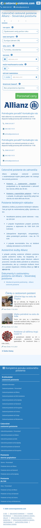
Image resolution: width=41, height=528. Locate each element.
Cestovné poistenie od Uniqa (10, 415)
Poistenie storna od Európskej (10, 474)
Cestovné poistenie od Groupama (12, 407)
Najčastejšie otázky (21, 522)
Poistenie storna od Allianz (8, 466)
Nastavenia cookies (9, 524)
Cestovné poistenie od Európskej (12, 400)
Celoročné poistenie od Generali (10, 446)
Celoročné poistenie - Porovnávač (11, 431)
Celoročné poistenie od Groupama (11, 450)
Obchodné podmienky (17, 513)
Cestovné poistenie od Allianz (11, 392)
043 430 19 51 (10, 129)
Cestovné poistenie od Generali (11, 404)
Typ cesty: (8, 27)
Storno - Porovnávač (7, 462)
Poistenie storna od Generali (9, 470)
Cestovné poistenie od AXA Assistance (13, 396)
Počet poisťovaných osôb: (15, 64)
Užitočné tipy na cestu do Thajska (25, 297)
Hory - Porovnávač (6, 486)
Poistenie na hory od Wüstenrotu (10, 501)
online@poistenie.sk (22, 7)
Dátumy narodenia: (10, 73)
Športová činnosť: (12, 84)
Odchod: (8, 55)
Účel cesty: (9, 45)
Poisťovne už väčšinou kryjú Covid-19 (26, 332)
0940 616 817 (7, 7)
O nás (5, 513)
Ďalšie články (7, 351)
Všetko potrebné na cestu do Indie (26, 315)
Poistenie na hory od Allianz (9, 490)
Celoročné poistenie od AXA (9, 439)
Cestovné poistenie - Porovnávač (12, 388)
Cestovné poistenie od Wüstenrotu (12, 419)
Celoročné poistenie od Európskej (11, 443)
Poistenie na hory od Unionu (9, 497)
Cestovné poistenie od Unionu (11, 411)
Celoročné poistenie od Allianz (10, 435)
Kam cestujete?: (11, 36)
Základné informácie (8, 384)
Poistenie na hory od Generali (9, 494)
